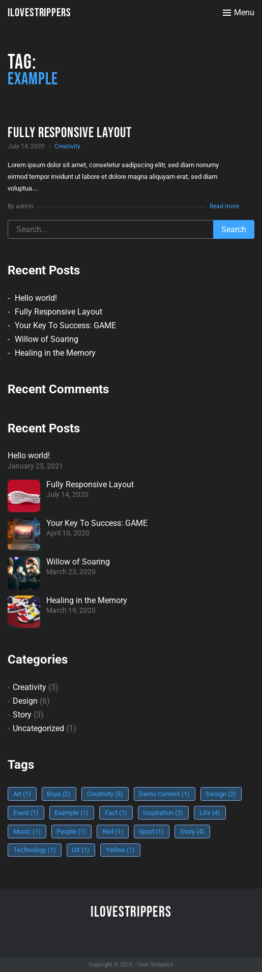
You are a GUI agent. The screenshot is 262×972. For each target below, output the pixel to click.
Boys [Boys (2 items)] (59, 794)
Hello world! (36, 298)
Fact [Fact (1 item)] (116, 813)
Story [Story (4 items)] (192, 831)
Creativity (67, 146)
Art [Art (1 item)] (22, 794)
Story (22, 714)
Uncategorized (38, 728)
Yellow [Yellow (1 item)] (120, 850)
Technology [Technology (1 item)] (34, 850)
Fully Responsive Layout (58, 312)
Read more (224, 206)
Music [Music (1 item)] (27, 831)
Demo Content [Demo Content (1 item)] (164, 794)
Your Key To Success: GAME (65, 325)
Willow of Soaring (46, 339)
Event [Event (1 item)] (26, 813)
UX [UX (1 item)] (81, 850)
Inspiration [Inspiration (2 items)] (163, 813)
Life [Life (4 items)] (209, 813)
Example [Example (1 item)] (71, 813)
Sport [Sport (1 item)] (151, 831)
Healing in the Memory (55, 353)
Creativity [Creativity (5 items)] (105, 794)
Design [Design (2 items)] (221, 794)
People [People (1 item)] (71, 831)
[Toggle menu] (238, 13)
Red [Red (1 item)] (112, 831)
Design (25, 701)
